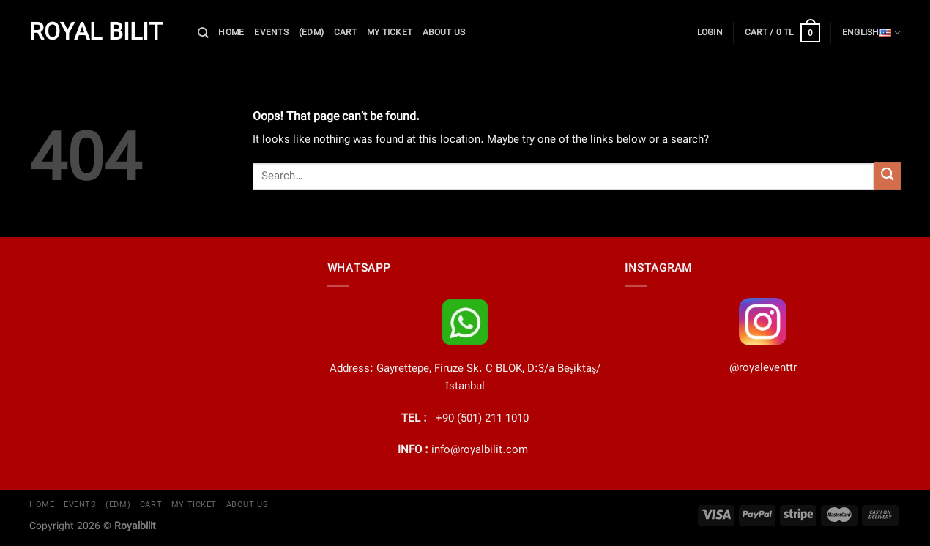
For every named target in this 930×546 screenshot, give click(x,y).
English (871, 33)
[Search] (203, 32)
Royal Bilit (96, 33)
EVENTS (271, 33)
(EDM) (311, 33)
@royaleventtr (763, 368)
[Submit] (887, 176)
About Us (444, 33)
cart (345, 33)
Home (231, 33)
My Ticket (389, 33)
